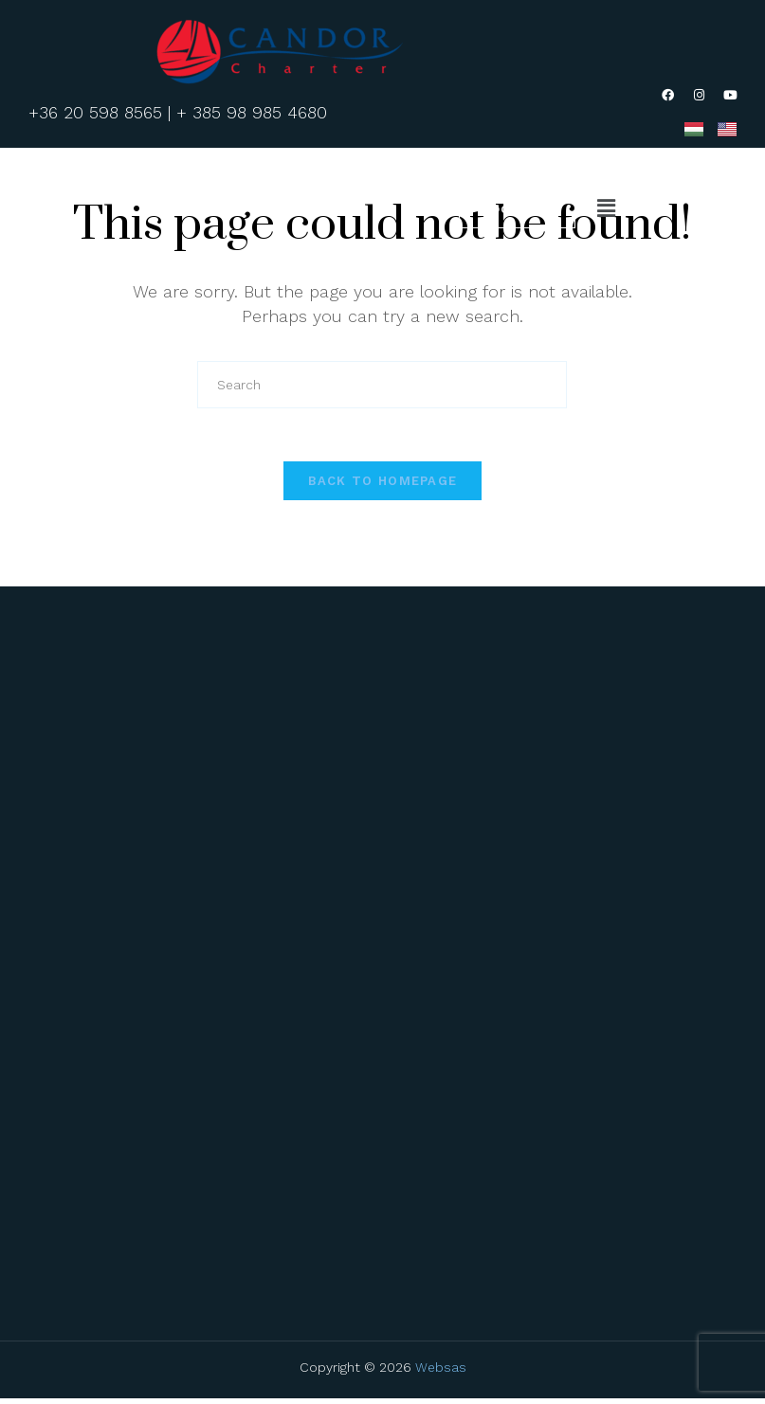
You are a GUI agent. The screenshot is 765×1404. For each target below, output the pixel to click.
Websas (440, 1374)
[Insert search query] (382, 385)
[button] (606, 209)
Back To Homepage (383, 486)
